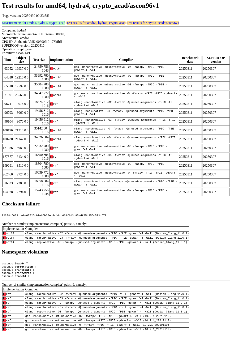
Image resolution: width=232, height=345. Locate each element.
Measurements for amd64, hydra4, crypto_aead (33, 23)
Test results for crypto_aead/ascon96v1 (153, 23)
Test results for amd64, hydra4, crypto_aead (95, 23)
